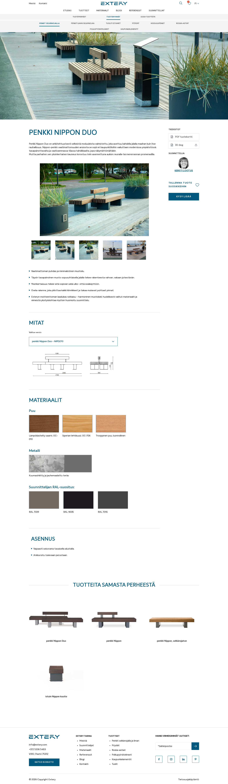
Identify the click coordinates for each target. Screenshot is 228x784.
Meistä (32, 3)
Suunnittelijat (157, 11)
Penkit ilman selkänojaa (82, 23)
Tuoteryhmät (113, 17)
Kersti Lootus (184, 171)
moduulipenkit (158, 23)
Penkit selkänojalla (49, 23)
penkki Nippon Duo (56, 641)
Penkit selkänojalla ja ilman (125, 741)
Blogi (119, 11)
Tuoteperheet (79, 17)
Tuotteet (84, 11)
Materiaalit (102, 11)
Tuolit (115, 764)
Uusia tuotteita (148, 17)
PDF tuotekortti (183, 137)
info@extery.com (38, 745)
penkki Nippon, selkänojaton (172, 641)
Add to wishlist (197, 184)
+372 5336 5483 (37, 749)
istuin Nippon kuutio (56, 696)
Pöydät (135, 23)
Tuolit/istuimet (113, 23)
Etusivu (67, 11)
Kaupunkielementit (129, 29)
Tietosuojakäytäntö (188, 779)
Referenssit (135, 11)
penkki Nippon (113, 641)
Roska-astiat (182, 23)
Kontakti (43, 3)
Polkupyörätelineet (99, 29)
